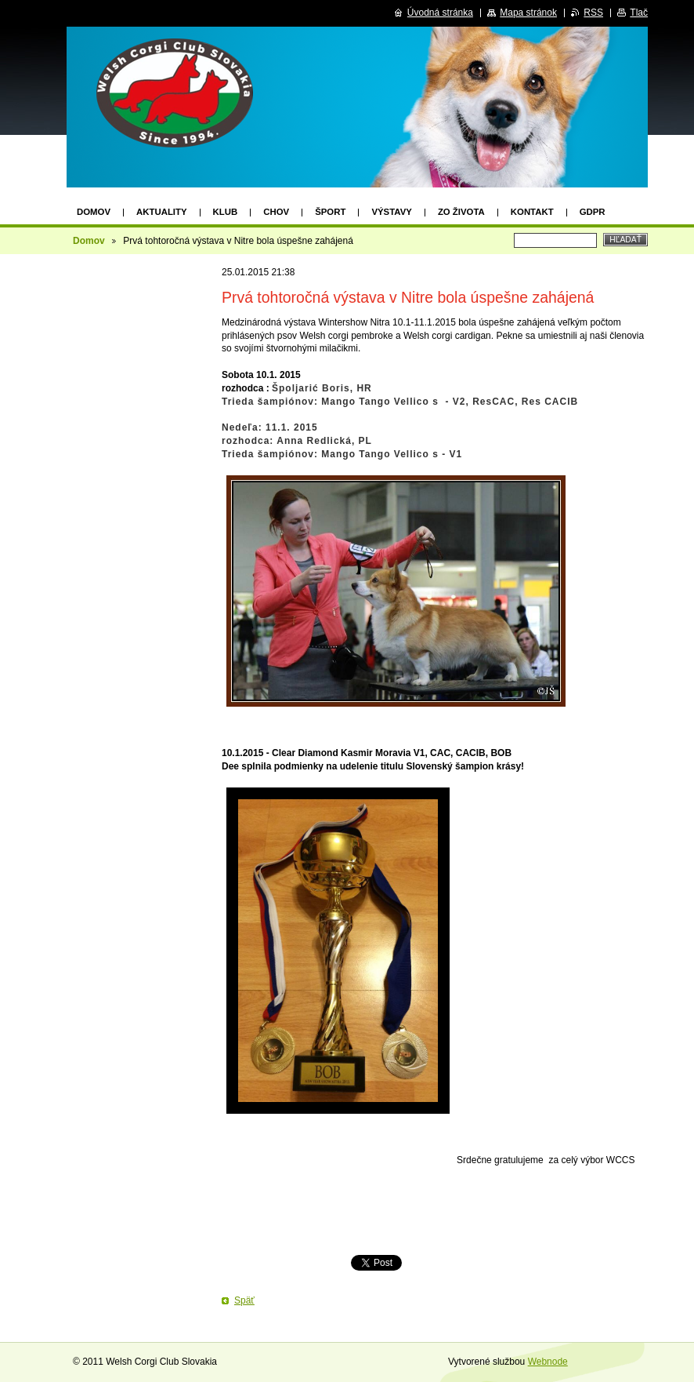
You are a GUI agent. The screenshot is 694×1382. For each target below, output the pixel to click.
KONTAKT (532, 211)
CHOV (276, 211)
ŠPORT (330, 211)
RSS (593, 12)
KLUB (225, 211)
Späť (244, 1300)
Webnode (548, 1361)
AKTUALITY (161, 211)
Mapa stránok (528, 12)
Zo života (461, 211)
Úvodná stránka (440, 12)
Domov (93, 211)
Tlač (639, 12)
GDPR (592, 211)
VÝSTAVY (391, 211)
